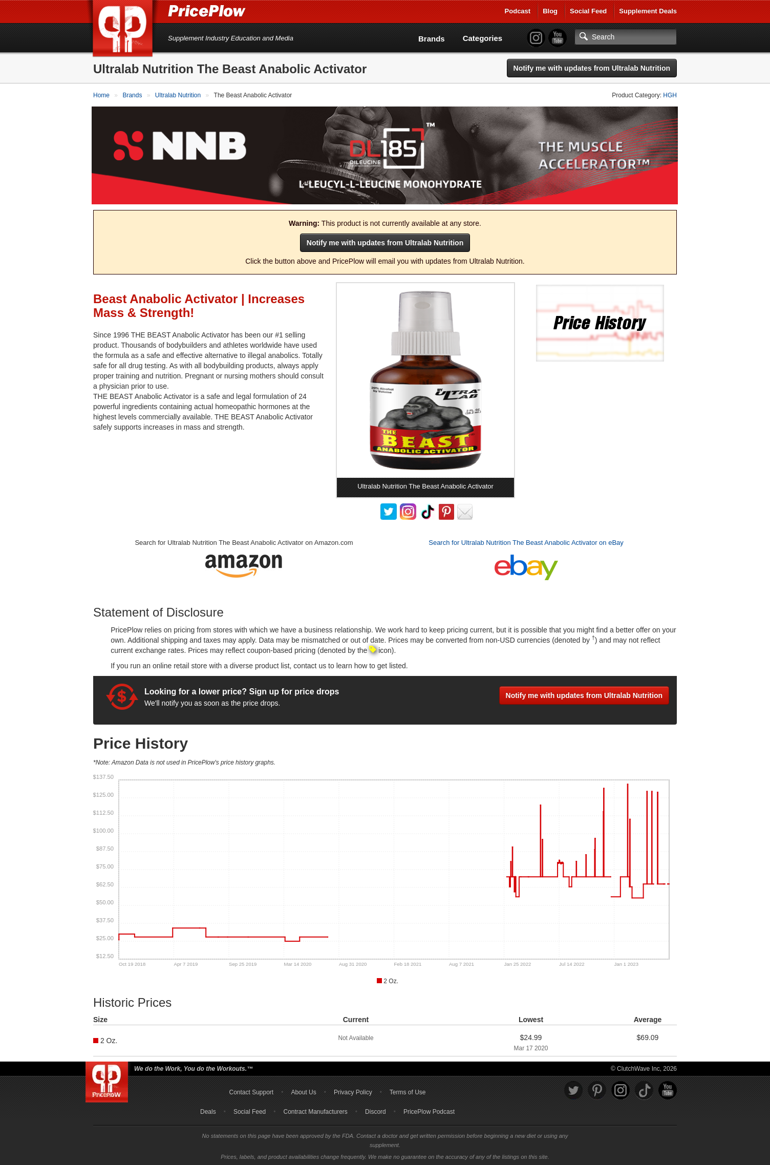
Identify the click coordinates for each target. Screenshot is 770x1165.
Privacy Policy (353, 1090)
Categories (483, 38)
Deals (208, 1110)
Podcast (518, 11)
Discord (375, 1110)
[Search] (625, 37)
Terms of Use (408, 1090)
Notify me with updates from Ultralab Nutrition (592, 68)
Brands (431, 38)
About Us (303, 1090)
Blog (550, 11)
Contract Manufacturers (315, 1110)
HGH (670, 95)
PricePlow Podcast (429, 1110)
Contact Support (251, 1090)
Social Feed (588, 11)
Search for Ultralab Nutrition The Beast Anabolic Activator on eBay (526, 541)
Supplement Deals (648, 11)
